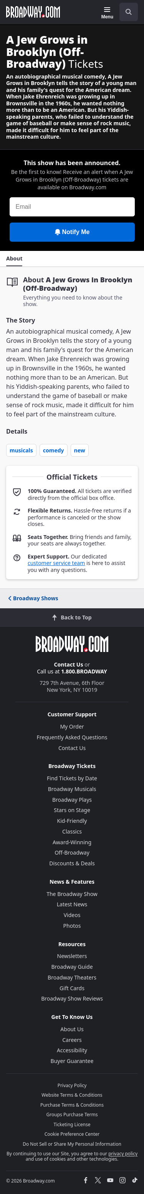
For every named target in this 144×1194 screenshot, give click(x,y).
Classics (72, 831)
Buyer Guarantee (72, 1061)
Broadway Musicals (72, 789)
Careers (71, 1039)
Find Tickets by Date (72, 778)
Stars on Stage (72, 810)
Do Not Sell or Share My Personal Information (72, 1144)
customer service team (56, 563)
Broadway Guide (72, 966)
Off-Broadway (72, 852)
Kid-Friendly (72, 820)
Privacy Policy (72, 1085)
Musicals (21, 450)
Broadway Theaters (72, 977)
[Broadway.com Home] (33, 12)
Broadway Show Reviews (72, 998)
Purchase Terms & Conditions (72, 1105)
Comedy (53, 450)
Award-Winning (72, 842)
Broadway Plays (72, 799)
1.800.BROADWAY (84, 671)
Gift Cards (72, 988)
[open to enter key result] (128, 12)
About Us (71, 1029)
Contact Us (68, 664)
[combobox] (125, 12)
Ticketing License (72, 1124)
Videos (72, 915)
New (79, 450)
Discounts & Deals (72, 863)
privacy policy (122, 1153)
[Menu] (107, 13)
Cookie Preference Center (72, 1134)
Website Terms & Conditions (71, 1095)
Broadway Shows (32, 598)
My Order (72, 726)
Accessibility (72, 1050)
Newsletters (72, 956)
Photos (72, 925)
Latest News (72, 904)
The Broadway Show (72, 894)
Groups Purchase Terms (72, 1114)
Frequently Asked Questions (72, 737)
